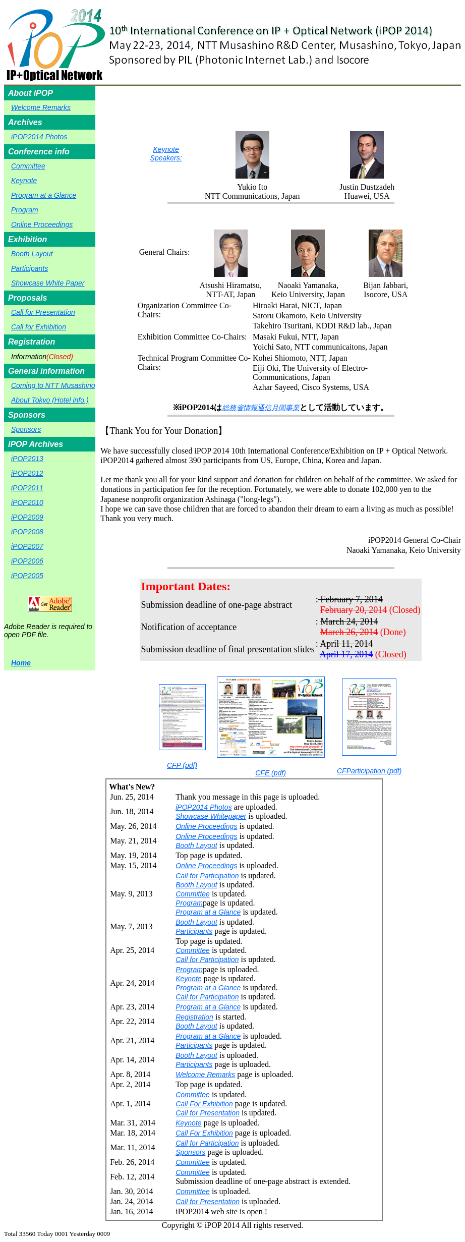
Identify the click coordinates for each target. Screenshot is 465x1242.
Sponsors (26, 429)
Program (24, 210)
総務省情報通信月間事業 (261, 408)
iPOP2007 (27, 546)
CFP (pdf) (182, 726)
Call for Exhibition (38, 327)
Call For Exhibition (204, 1104)
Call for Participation (207, 876)
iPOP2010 (27, 502)
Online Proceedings (42, 224)
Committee (28, 166)
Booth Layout (32, 254)
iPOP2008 (27, 532)
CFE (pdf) (271, 726)
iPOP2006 (27, 561)
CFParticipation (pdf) (369, 727)
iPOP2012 (27, 473)
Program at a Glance (43, 195)
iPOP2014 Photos (39, 137)
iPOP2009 (27, 517)
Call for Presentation (43, 312)
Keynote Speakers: (166, 153)
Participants (29, 268)
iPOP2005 (27, 576)
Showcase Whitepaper (211, 816)
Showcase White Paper (48, 283)
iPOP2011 (27, 488)
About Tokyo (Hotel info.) (50, 400)
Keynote (24, 181)
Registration (194, 1017)
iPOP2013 (27, 459)
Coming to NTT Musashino (53, 385)
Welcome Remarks (41, 107)
